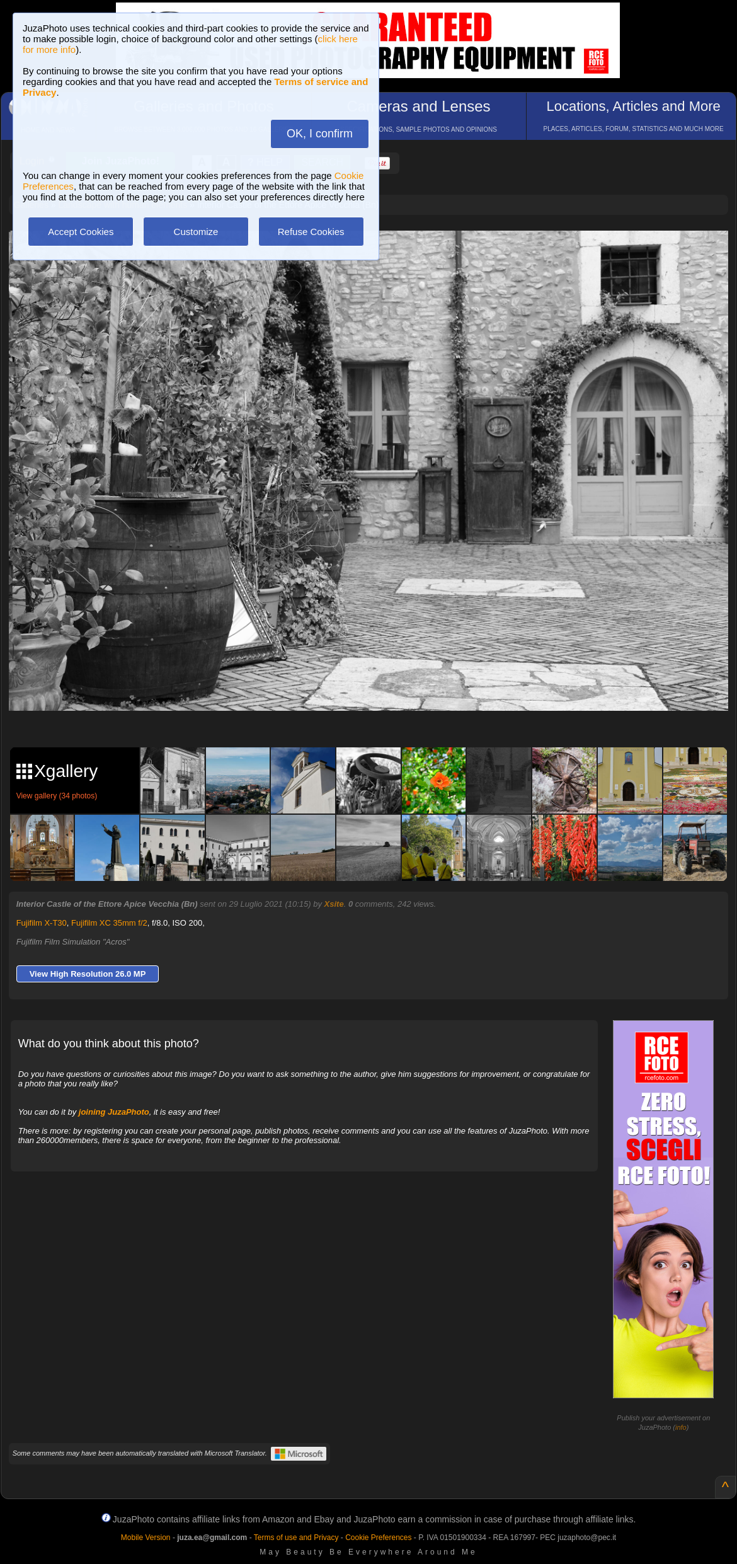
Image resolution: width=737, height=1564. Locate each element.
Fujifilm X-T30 (41, 923)
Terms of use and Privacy (296, 1537)
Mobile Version (146, 1537)
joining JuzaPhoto (114, 1112)
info (681, 1427)
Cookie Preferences (378, 1537)
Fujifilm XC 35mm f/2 (109, 923)
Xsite (334, 904)
